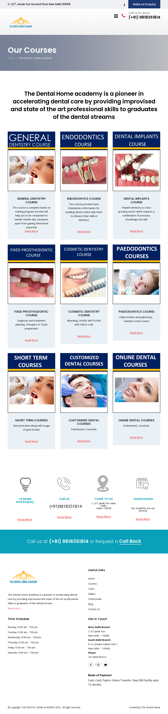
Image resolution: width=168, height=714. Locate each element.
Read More (31, 231)
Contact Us (94, 609)
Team (91, 588)
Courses (92, 583)
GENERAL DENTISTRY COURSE (31, 200)
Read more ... (15, 608)
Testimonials (143, 499)
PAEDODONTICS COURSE (136, 311)
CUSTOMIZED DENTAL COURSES (84, 422)
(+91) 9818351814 (68, 541)
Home (11, 58)
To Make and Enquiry (25, 500)
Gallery (91, 593)
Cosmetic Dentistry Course (84, 313)
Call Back (130, 541)
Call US (64, 499)
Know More (25, 519)
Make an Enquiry (144, 4)
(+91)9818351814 (66, 506)
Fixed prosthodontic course (31, 313)
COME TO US (103, 499)
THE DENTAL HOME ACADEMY (35, 58)
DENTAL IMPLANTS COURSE (136, 200)
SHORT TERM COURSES (31, 420)
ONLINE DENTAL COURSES (136, 420)
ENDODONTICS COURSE (84, 199)
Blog (90, 604)
